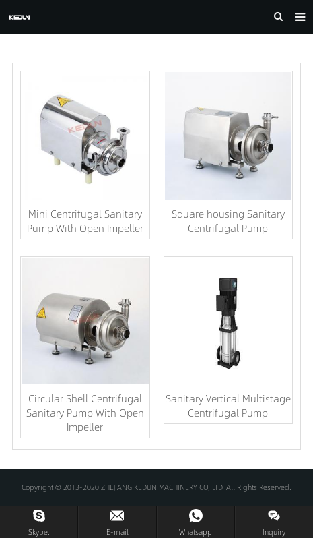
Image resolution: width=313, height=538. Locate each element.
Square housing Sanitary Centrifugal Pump (228, 220)
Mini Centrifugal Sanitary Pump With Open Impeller (85, 220)
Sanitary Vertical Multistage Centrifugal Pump (228, 405)
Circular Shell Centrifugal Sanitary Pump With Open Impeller (85, 412)
